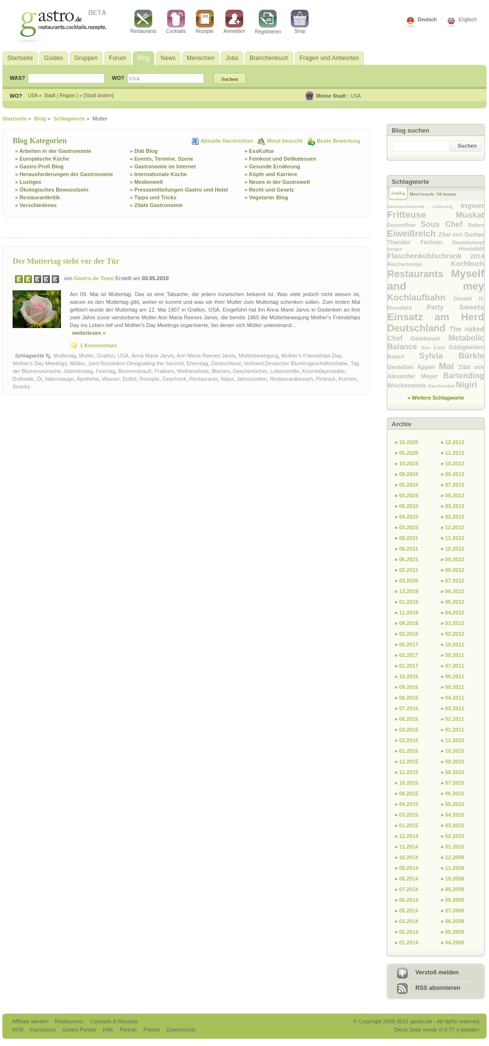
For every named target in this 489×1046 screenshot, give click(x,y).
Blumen (220, 371)
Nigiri (466, 384)
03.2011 (454, 708)
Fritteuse (421, 214)
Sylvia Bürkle (451, 355)
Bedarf (403, 356)
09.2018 (408, 623)
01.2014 (408, 942)
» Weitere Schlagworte (435, 398)
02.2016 (408, 740)
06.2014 (408, 900)
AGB (18, 1029)
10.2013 (454, 463)
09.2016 (408, 687)
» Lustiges (28, 182)
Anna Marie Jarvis (152, 356)
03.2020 (408, 580)
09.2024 (408, 474)
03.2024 (408, 495)
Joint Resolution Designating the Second (135, 363)
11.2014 (408, 847)
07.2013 (454, 485)
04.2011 (454, 698)
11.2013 (454, 453)
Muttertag (65, 356)
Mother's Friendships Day (311, 356)
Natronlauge (59, 379)
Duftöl (129, 379)
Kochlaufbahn (420, 297)
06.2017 (408, 644)
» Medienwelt (146, 182)
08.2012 (454, 570)
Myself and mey (435, 280)
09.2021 (408, 538)
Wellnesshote (193, 371)
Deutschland (226, 363)
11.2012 (454, 538)
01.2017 (408, 666)
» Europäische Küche (42, 159)
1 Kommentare (98, 345)
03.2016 (408, 729)
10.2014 (408, 857)
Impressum (43, 1029)
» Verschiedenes (36, 205)
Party (443, 307)
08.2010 (454, 772)
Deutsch (427, 19)
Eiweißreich (412, 234)
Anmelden (234, 22)
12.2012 (454, 527)
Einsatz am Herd (435, 316)
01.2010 (454, 847)
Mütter (77, 363)
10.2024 (408, 463)
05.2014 (408, 910)
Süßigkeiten (466, 347)
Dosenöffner (404, 225)
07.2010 (454, 783)
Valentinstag (78, 371)
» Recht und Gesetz (269, 190)
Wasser (111, 379)
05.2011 (454, 687)
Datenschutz (181, 1029)
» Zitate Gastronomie (156, 205)
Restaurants (143, 22)
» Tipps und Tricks (153, 197)
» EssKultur (259, 151)
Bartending (463, 376)
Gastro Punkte (80, 1029)
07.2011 (454, 666)
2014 (477, 256)
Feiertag (105, 371)
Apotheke (87, 379)
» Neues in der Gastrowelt (277, 182)
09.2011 (454, 655)
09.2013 (454, 474)
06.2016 (408, 719)
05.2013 (454, 495)
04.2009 (454, 942)
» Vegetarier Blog (266, 197)
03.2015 (408, 815)
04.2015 (408, 804)
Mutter (86, 356)
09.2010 (454, 761)
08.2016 (408, 698)
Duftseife (23, 379)
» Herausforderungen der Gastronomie (64, 174)
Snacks (21, 386)
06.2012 (454, 591)
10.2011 (454, 644)
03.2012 (454, 623)
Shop (299, 22)
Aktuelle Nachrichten (227, 141)
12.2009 (454, 857)
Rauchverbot (442, 386)
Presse (151, 1029)
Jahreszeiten (252, 379)
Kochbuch (467, 264)
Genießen (402, 367)
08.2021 (408, 549)
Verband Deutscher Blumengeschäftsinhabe (296, 363)
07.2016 (408, 708)
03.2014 (408, 921)
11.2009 (454, 868)
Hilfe (109, 1029)
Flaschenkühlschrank (428, 256)
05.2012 (454, 602)
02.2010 (454, 836)
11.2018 (408, 612)
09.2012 (454, 559)
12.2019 (408, 591)
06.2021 (408, 559)
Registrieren (268, 22)
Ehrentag (197, 363)
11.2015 (408, 772)
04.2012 (454, 612)
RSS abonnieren (437, 988)
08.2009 (454, 900)
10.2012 (454, 549)
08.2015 (408, 793)
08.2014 (408, 879)
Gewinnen (429, 338)
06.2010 (454, 793)
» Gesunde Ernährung (272, 166)
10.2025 (408, 442)
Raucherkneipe (419, 264)
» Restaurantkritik (37, 197)
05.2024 (408, 485)
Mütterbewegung (258, 356)
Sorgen (422, 249)
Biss (427, 347)
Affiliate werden (31, 1021)
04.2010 (454, 815)
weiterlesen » (89, 333)
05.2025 (408, 453)
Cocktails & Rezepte (114, 1021)
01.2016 (408, 751)
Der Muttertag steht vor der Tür (66, 261)
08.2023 (408, 506)
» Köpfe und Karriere (270, 174)
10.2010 (454, 751)
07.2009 (454, 910)
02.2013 (454, 517)
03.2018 (408, 634)
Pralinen (164, 371)
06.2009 (454, 921)
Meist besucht (285, 141)
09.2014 (408, 868)
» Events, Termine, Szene (161, 159)
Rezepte (205, 22)
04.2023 (408, 517)
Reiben (476, 225)
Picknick (326, 379)
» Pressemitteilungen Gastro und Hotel (179, 190)
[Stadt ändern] (98, 95)
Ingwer (472, 205)
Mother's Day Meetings (40, 363)
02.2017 (408, 655)
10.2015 (408, 783)
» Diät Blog (143, 151)
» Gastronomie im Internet (163, 166)
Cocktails (176, 22)
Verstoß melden (436, 972)
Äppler (428, 367)
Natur (227, 379)
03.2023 (408, 527)
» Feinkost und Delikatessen (280, 159)
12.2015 (408, 761)
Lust (441, 347)
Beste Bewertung (338, 141)
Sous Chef (444, 224)
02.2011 (454, 719)
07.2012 (454, 580)
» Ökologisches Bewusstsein (52, 190)
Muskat (470, 215)
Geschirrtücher (250, 371)
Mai (448, 366)
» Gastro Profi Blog (39, 166)
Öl (39, 379)
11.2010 (454, 740)
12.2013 (454, 442)
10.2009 (454, 879)
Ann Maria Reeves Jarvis (206, 356)
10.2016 (408, 676)
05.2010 (454, 804)
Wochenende (407, 385)
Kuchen (347, 379)
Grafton (106, 356)
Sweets (471, 307)
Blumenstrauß (134, 371)
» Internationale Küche (158, 174)
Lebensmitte (284, 371)
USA (356, 96)
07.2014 (408, 889)
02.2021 (408, 570)
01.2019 (408, 602)
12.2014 (408, 836)
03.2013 (454, 506)
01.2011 (454, 729)
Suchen (467, 146)
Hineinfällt (471, 249)
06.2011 (454, 676)
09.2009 (454, 889)
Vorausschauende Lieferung (424, 206)
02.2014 (408, 932)
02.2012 (454, 634)
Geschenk (174, 379)
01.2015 (408, 825)
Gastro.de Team (94, 278)
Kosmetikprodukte (323, 371)
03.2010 (454, 825)
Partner (129, 1029)
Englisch (467, 19)
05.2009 (454, 932)
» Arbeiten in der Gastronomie (53, 151)
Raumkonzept (468, 242)
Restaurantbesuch (291, 379)
